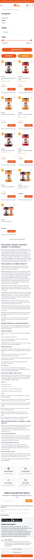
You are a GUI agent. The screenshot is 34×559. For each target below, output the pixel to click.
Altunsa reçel (23, 428)
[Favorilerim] (29, 5)
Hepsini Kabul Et (17, 555)
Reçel (3, 20)
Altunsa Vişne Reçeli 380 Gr (8, 150)
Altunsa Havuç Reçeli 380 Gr (8, 114)
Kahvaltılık (5, 18)
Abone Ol (28, 500)
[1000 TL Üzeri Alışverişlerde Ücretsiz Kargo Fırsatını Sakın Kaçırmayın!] (17, 1)
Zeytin (3, 23)
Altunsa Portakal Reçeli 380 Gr (25, 115)
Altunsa (5, 32)
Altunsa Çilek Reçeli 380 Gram (24, 78)
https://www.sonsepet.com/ (19, 458)
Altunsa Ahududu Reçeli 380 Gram (25, 151)
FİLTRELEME (8, 56)
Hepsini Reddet (17, 552)
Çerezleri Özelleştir (17, 549)
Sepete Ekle (11, 89)
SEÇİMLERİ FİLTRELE (17, 49)
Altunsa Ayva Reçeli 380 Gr (7, 186)
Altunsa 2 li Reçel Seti (23, 186)
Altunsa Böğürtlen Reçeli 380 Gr (8, 78)
